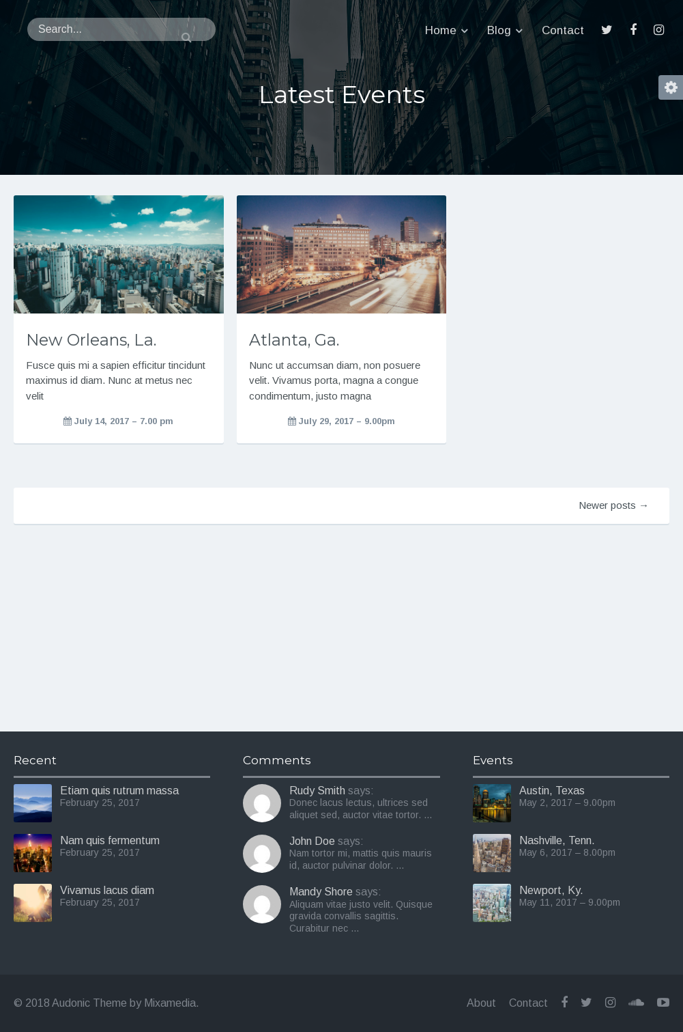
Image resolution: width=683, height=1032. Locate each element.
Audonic (83, 31)
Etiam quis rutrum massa (119, 790)
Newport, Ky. (551, 890)
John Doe (312, 841)
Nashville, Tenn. (557, 840)
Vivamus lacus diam (107, 890)
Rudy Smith (317, 790)
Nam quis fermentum (110, 840)
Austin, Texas (552, 790)
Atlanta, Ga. (294, 340)
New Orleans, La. (91, 340)
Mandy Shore (321, 891)
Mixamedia (170, 1003)
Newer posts (614, 505)
